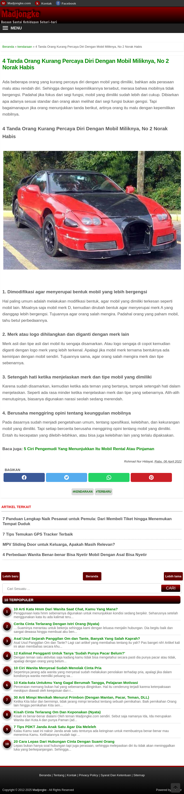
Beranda (92, 576)
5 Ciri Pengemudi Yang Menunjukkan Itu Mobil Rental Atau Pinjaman (89, 449)
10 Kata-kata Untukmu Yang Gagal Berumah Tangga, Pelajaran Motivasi (76, 683)
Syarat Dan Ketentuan (116, 775)
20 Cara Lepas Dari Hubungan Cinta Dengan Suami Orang (64, 741)
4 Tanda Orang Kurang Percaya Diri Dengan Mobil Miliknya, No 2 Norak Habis (85, 64)
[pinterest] (151, 477)
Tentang (58, 775)
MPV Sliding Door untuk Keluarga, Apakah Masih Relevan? (59, 544)
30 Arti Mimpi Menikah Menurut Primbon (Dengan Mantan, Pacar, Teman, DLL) (81, 697)
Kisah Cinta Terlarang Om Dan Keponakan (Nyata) (57, 712)
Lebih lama (173, 576)
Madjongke (20, 14)
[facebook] (24, 477)
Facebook (69, 3)
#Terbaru (103, 491)
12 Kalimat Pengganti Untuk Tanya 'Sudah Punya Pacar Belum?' (69, 653)
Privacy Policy (88, 775)
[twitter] (66, 477)
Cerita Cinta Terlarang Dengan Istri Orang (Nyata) (56, 624)
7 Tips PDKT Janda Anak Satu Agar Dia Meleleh (55, 727)
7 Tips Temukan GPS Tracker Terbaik (38, 534)
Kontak (46, 3)
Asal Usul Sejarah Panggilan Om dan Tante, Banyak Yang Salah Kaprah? (77, 638)
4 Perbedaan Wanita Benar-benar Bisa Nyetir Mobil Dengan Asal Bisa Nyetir (75, 554)
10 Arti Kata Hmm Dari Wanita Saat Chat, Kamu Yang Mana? (66, 609)
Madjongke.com (19, 3)
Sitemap (139, 775)
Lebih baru (10, 576)
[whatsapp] (109, 477)
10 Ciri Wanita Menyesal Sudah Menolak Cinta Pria (58, 668)
